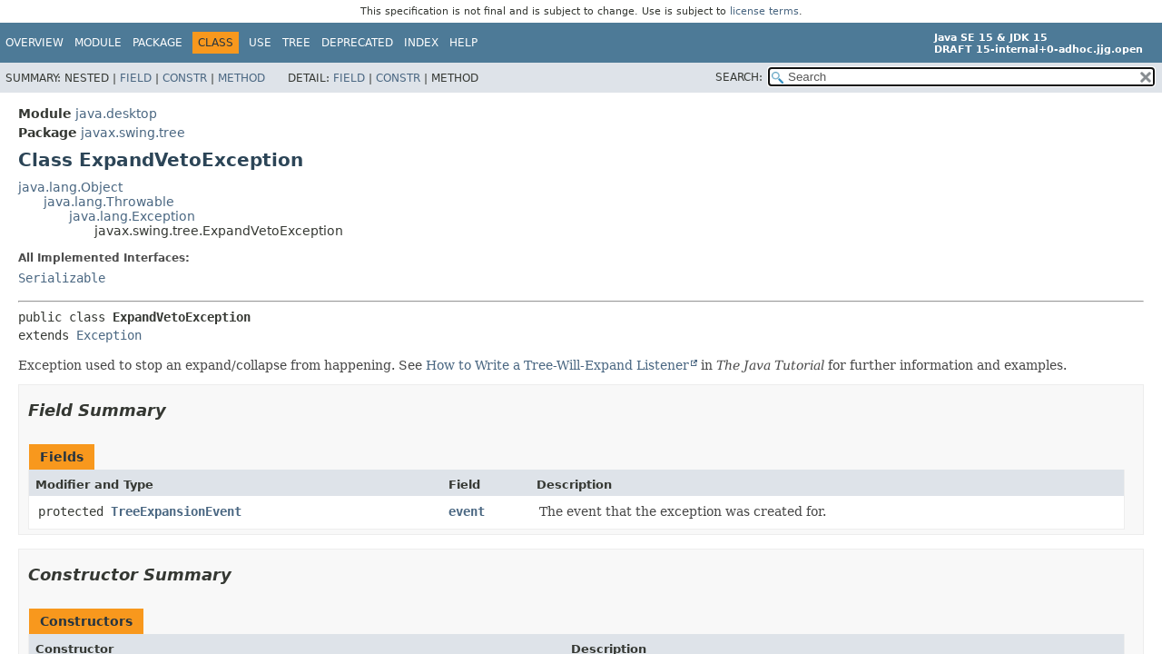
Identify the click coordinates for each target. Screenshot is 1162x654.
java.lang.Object (70, 187)
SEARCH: (739, 77)
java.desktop (116, 113)
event (466, 511)
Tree (296, 42)
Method (241, 78)
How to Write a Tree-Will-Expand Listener (557, 365)
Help (463, 42)
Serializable (61, 278)
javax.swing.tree (133, 132)
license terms (764, 11)
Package (157, 42)
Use (260, 42)
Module (98, 42)
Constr (184, 78)
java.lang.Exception (132, 216)
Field (136, 78)
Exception (109, 335)
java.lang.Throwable (109, 201)
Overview (34, 42)
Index (421, 42)
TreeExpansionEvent (176, 511)
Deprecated (357, 42)
